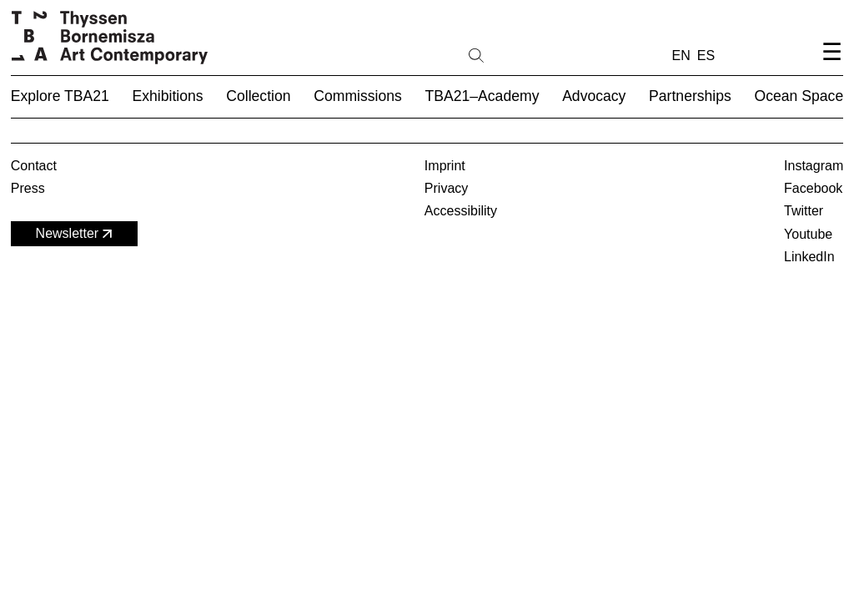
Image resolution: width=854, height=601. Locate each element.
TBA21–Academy (482, 96)
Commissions (358, 96)
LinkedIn (809, 257)
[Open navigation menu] (831, 65)
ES (706, 55)
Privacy (446, 188)
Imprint (444, 166)
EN (681, 55)
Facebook (813, 188)
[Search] (529, 54)
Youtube (808, 234)
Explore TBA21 (60, 96)
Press (28, 188)
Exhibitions (168, 96)
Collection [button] (258, 96)
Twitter (803, 211)
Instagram (813, 166)
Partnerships (690, 96)
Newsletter (76, 234)
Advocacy (593, 96)
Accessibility (460, 211)
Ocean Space (799, 96)
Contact (34, 166)
